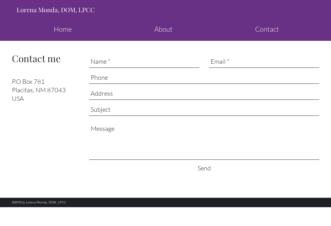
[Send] (204, 168)
